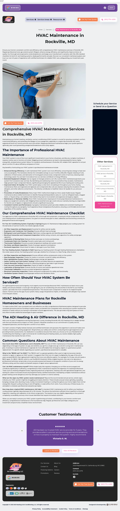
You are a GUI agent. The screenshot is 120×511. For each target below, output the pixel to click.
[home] (8, 19)
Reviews (57, 473)
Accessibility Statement (50, 509)
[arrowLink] (22, 431)
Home (40, 29)
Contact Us (44, 466)
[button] (31, 19)
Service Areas (44, 19)
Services (30, 19)
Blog (55, 466)
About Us (57, 463)
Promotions (44, 473)
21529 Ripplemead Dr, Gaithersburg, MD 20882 (88, 465)
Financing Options (47, 470)
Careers (56, 470)
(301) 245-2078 (78, 471)
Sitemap (85, 509)
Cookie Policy (63, 509)
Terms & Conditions (75, 509)
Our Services (45, 463)
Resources (57, 19)
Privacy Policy (36, 509)
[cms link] (105, 167)
